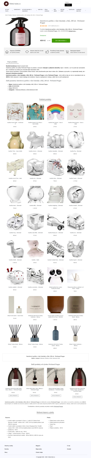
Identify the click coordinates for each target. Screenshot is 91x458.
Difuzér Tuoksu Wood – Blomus (15, 344)
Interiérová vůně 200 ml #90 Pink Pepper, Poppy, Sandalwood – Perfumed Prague (77, 390)
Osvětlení (71, 9)
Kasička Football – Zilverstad (75, 205)
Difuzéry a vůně (48, 358)
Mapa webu (39, 449)
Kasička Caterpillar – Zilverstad (55, 151)
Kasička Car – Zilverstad (75, 232)
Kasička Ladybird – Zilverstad (15, 287)
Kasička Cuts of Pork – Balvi (15, 178)
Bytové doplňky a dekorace (27, 10)
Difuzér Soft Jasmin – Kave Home (15, 315)
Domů (6, 15)
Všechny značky (9, 445)
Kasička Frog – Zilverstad (15, 232)
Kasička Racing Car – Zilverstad (55, 232)
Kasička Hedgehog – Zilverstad (55, 205)
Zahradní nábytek (78, 10)
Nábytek (40, 9)
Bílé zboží (55, 10)
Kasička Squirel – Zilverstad (75, 260)
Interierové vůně (56, 358)
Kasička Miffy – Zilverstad (35, 205)
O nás (68, 445)
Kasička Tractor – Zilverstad (75, 178)
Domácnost (17, 9)
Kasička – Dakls (35, 260)
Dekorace (14, 15)
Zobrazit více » (72, 31)
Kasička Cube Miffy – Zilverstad (35, 232)
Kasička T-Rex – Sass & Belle (15, 151)
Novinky (7, 449)
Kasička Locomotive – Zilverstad (35, 287)
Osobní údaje (39, 452)
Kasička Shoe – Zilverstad (56, 178)
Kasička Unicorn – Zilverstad (35, 151)
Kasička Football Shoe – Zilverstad (56, 260)
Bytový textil (7, 10)
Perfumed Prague (58, 406)
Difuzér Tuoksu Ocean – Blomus (35, 344)
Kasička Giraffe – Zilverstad (15, 260)
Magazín (38, 445)
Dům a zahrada (47, 10)
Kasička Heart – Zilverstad (15, 205)
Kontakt (69, 449)
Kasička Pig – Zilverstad (75, 151)
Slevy (6, 452)
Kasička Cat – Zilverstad (35, 178)
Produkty (10, 15)
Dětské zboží (62, 10)
